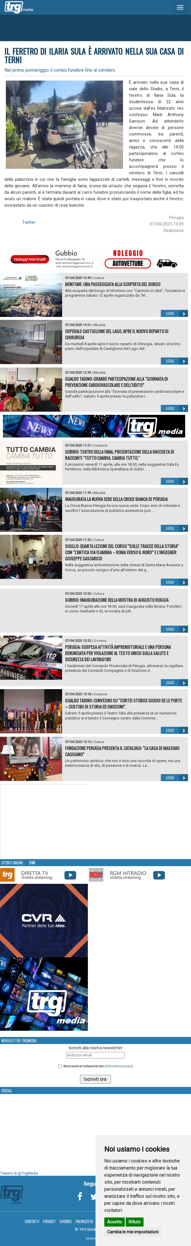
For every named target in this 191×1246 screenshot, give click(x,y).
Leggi (177, 313)
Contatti (32, 1221)
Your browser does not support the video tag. (44, 821)
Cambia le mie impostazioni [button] (132, 1232)
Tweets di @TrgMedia (19, 1173)
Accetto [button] (114, 1222)
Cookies (65, 1221)
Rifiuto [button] (135, 1222)
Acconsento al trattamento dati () (98, 1066)
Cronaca (99, 641)
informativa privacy (119, 1066)
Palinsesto (84, 1221)
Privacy (49, 1221)
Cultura (98, 278)
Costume (100, 445)
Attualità (99, 325)
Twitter (28, 222)
